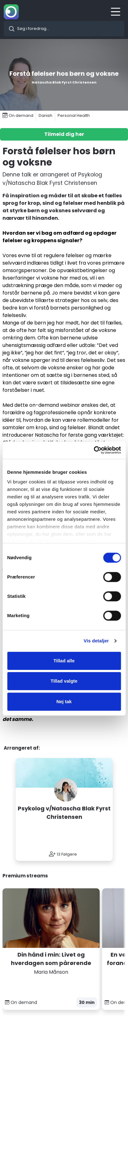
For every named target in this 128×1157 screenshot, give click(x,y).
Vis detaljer (96, 640)
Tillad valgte (63, 681)
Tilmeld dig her (64, 134)
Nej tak (64, 701)
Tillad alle (63, 660)
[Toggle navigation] (117, 12)
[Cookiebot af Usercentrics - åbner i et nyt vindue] (93, 450)
